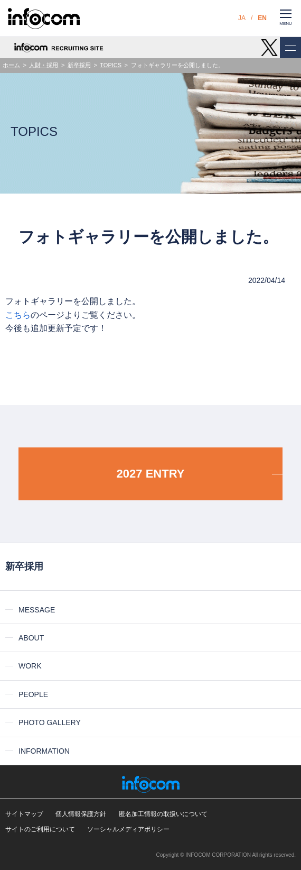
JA (242, 18)
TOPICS (110, 65)
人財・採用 (43, 65)
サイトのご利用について (40, 829)
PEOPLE (33, 694)
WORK (30, 666)
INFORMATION (44, 751)
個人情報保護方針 (80, 814)
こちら (18, 314)
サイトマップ (24, 814)
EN (262, 18)
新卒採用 (79, 65)
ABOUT (31, 638)
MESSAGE (36, 610)
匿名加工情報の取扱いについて (163, 814)
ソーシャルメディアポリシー (128, 829)
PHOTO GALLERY (49, 722)
